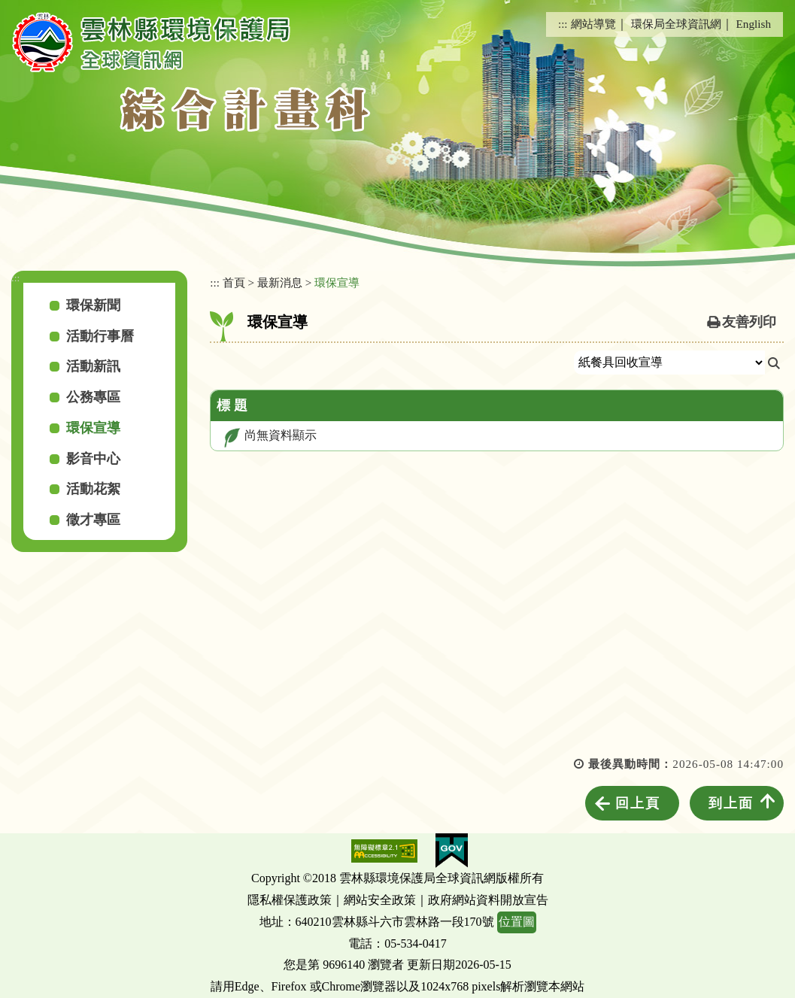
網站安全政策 (380, 899)
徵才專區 (93, 519)
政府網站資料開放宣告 (488, 899)
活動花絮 (93, 488)
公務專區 (93, 397)
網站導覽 (593, 23)
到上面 (731, 803)
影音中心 (93, 458)
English (753, 23)
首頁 (234, 282)
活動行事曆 (100, 336)
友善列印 (749, 321)
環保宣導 (93, 427)
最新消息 (279, 282)
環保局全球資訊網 (676, 23)
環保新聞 (93, 305)
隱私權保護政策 (289, 899)
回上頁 (637, 803)
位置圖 (517, 921)
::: (563, 23)
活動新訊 (93, 366)
